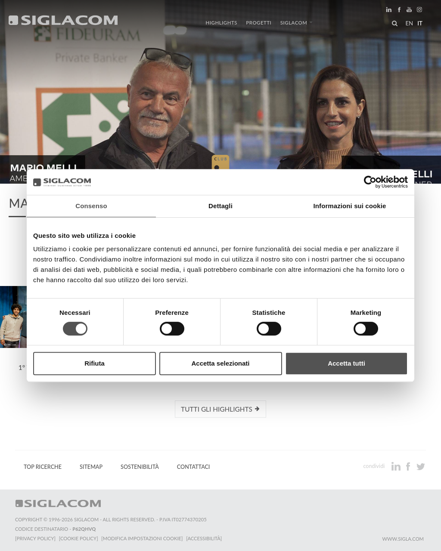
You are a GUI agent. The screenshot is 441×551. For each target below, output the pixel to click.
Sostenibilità (140, 467)
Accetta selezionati (220, 363)
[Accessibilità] (204, 538)
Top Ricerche (43, 467)
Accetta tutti (346, 363)
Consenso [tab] (91, 205)
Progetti (258, 22)
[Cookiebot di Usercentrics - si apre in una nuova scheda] (370, 181)
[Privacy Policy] (35, 538)
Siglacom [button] (296, 22)
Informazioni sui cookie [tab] (350, 205)
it (419, 23)
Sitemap (91, 467)
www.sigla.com (403, 539)
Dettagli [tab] (220, 205)
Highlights (221, 22)
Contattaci (193, 467)
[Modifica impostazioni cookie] (142, 538)
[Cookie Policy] (78, 538)
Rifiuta (94, 363)
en (409, 23)
